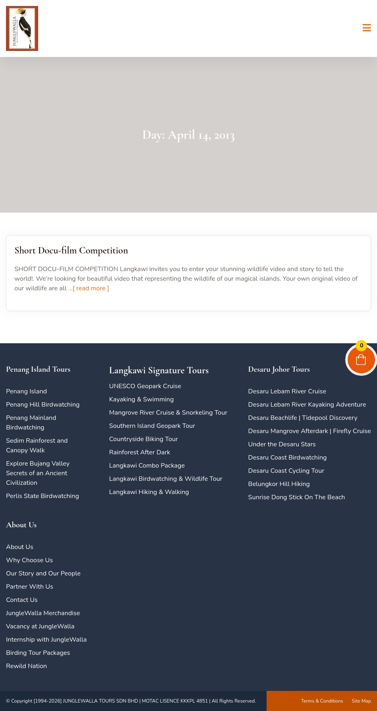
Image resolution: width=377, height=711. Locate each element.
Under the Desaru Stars (282, 444)
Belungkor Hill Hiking (279, 484)
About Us (19, 547)
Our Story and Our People (43, 573)
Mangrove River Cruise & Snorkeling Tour (168, 412)
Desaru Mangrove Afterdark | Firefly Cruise (309, 431)
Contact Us (22, 600)
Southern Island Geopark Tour (152, 425)
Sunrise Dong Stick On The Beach (296, 497)
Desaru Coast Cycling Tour (286, 470)
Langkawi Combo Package (147, 465)
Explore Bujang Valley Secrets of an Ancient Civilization (37, 473)
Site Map (361, 701)
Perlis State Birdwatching (42, 496)
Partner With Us (29, 586)
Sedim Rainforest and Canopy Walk (37, 445)
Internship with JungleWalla (46, 639)
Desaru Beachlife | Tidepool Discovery (302, 417)
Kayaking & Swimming (141, 399)
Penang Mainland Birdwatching (31, 422)
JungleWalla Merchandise (43, 613)
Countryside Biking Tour (143, 439)
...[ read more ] (88, 288)
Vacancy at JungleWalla (40, 626)
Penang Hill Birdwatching (42, 404)
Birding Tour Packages (38, 652)
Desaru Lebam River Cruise (287, 391)
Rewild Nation (26, 666)
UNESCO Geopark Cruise (145, 386)
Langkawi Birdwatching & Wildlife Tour (165, 478)
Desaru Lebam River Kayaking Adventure (307, 404)
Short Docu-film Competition (71, 250)
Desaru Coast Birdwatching (287, 457)
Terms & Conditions (322, 701)
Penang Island (26, 391)
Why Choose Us (29, 560)
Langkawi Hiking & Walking (149, 492)
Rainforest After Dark (139, 452)
